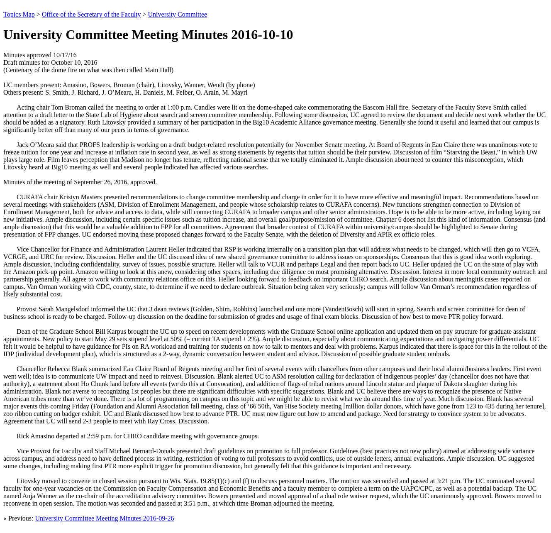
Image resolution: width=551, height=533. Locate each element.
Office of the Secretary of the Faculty (91, 14)
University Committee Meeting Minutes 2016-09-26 (104, 518)
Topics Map (19, 14)
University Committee (177, 14)
